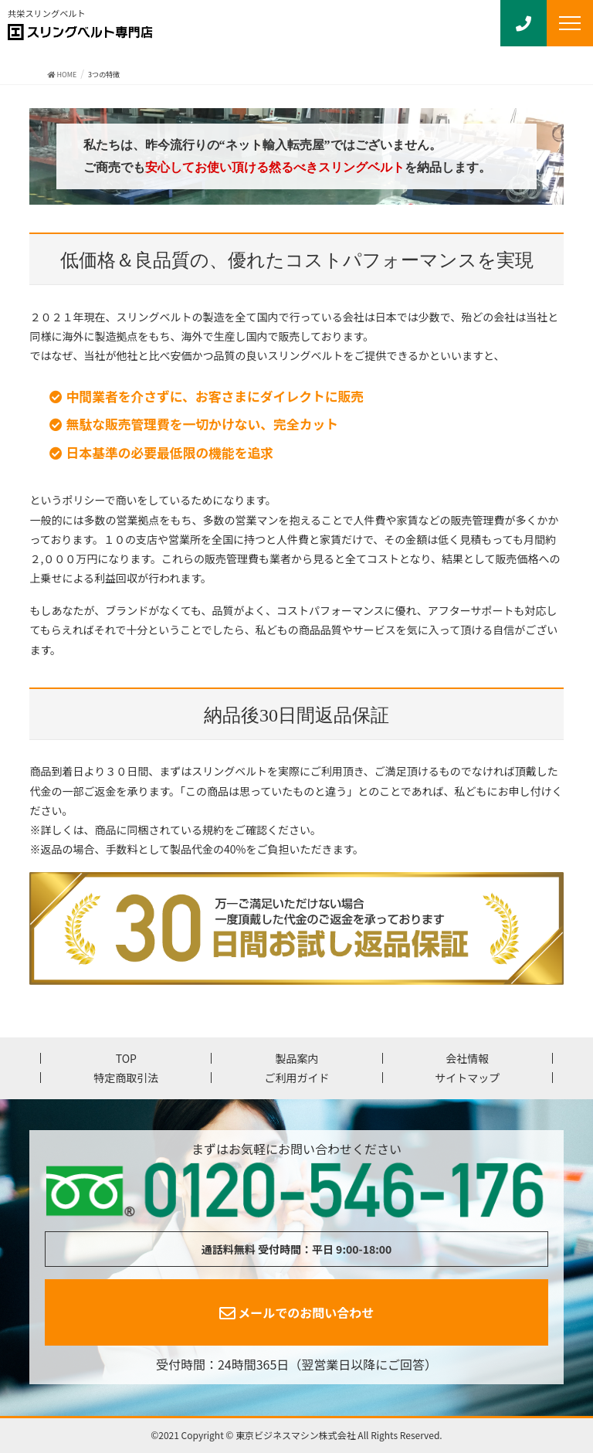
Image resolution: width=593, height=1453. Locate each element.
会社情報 (467, 1058)
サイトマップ (467, 1077)
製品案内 (296, 1058)
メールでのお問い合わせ (296, 1312)
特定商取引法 (125, 1077)
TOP (126, 1058)
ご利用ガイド (296, 1077)
